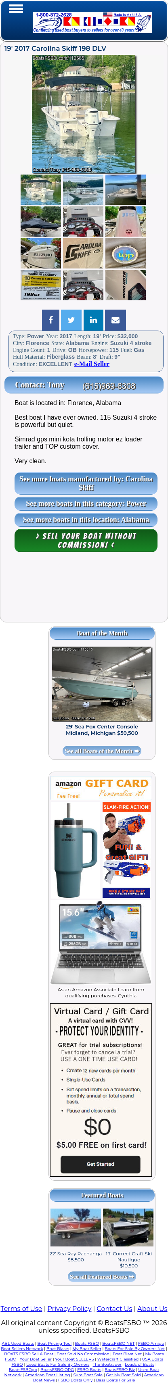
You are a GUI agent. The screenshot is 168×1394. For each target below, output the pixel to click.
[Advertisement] (84, 591)
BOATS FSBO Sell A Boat (28, 1354)
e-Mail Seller (92, 363)
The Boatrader (107, 1364)
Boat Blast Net (127, 1354)
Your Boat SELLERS (74, 1359)
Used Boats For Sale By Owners (57, 1364)
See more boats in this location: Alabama (86, 520)
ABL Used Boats (18, 1343)
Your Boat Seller (36, 1359)
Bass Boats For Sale (115, 1380)
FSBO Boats (89, 1369)
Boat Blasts (57, 1348)
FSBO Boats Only (75, 1380)
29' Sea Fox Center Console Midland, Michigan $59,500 (102, 729)
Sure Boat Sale (88, 1374)
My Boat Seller (86, 1348)
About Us (152, 1309)
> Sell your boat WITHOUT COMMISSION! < (86, 540)
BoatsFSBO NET (118, 1343)
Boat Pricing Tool (54, 1343)
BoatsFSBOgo (23, 1369)
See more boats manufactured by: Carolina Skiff (86, 483)
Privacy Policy (70, 1309)
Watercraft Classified (118, 1359)
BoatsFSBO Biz (120, 1369)
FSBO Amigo (151, 1343)
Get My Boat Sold (123, 1374)
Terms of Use (21, 1309)
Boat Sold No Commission (83, 1354)
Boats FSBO (87, 1343)
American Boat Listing (47, 1374)
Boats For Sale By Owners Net (135, 1348)
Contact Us (114, 1309)
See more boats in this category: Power (86, 503)
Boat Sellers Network (22, 1348)
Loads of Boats (139, 1364)
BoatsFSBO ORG (57, 1369)
